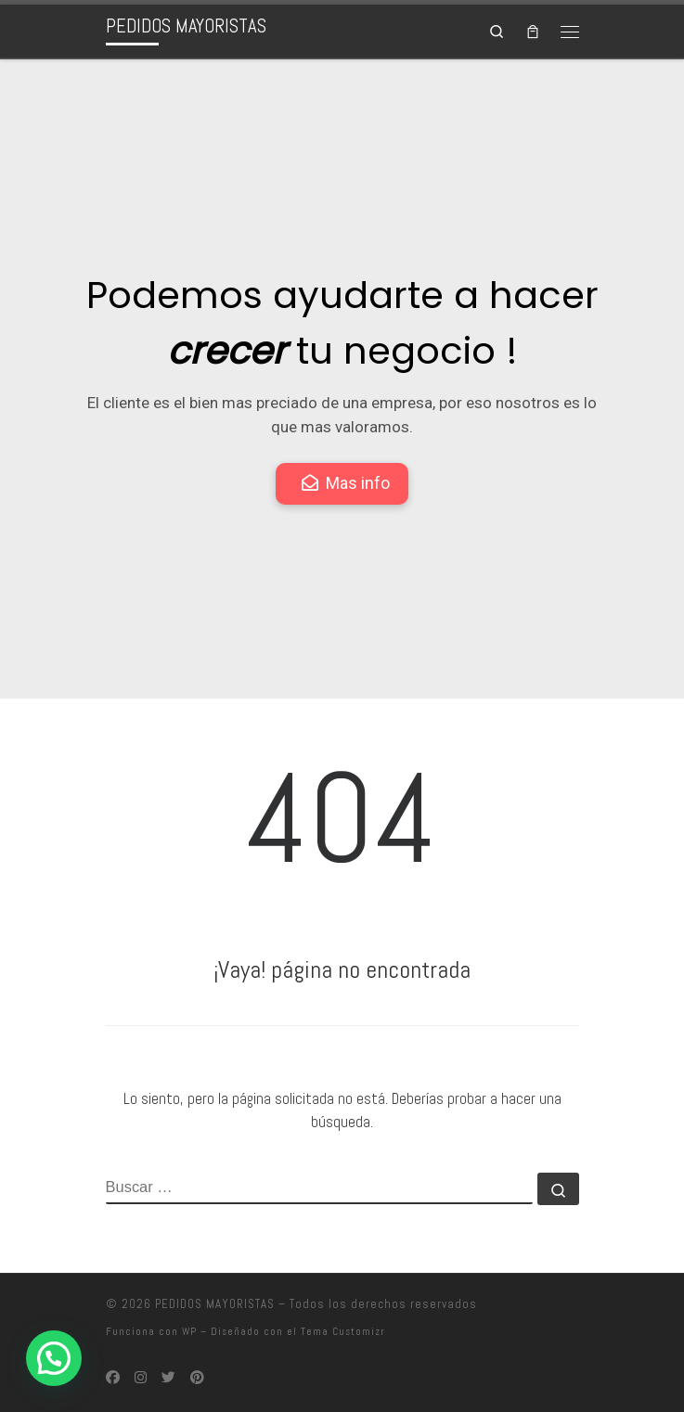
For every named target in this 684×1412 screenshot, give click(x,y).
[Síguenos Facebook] (113, 1378)
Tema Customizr (343, 1331)
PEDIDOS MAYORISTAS (215, 1304)
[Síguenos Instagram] (141, 1378)
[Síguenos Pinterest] (196, 1378)
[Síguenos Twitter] (168, 1378)
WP (189, 1331)
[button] (54, 1358)
